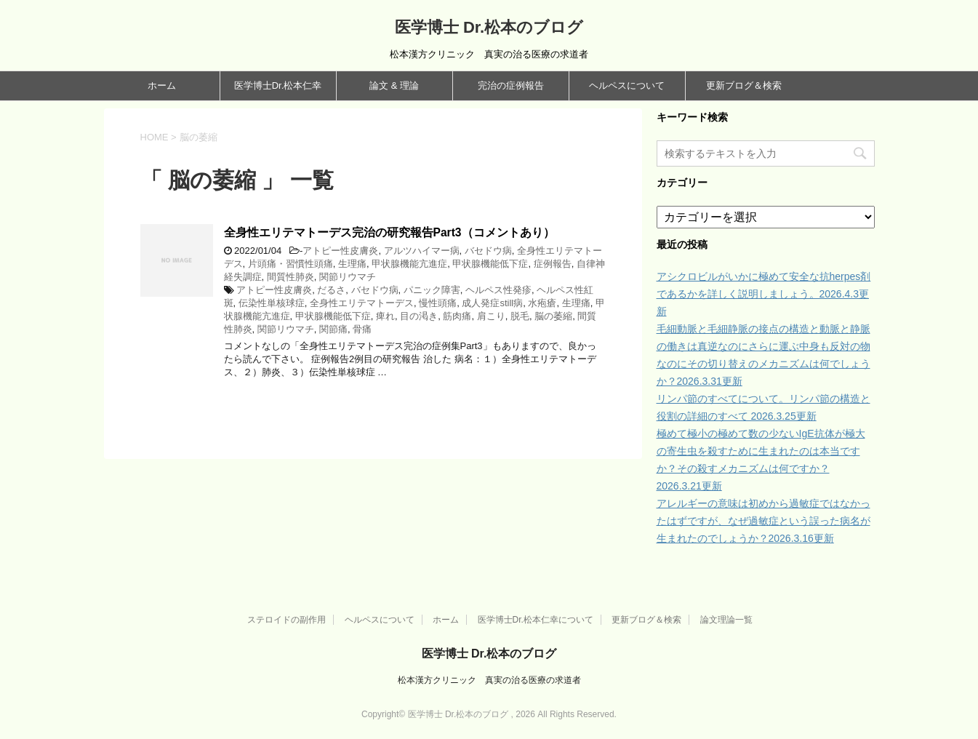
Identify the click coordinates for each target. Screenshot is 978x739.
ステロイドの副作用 (286, 620)
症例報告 (553, 263)
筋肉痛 (457, 316)
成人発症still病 (492, 302)
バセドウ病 (488, 250)
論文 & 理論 (394, 85)
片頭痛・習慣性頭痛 (290, 263)
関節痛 (333, 329)
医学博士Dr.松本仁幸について (535, 620)
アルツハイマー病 (422, 250)
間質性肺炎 (290, 276)
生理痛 (352, 263)
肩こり (491, 316)
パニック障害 (432, 289)
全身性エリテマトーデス (362, 302)
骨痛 (362, 329)
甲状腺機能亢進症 (409, 263)
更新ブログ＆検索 (744, 85)
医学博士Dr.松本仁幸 (278, 85)
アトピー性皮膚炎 (340, 250)
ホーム (162, 85)
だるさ (331, 289)
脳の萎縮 (553, 316)
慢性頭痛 (438, 302)
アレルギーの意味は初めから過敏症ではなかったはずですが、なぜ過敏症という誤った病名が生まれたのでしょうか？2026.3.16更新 (763, 521)
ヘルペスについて (627, 85)
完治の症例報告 (511, 85)
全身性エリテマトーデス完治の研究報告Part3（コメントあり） (389, 232)
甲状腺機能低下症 (490, 263)
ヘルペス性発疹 (498, 289)
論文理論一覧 (726, 620)
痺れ (385, 316)
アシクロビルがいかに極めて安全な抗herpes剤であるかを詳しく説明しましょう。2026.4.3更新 (764, 294)
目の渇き (419, 316)
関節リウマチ (347, 276)
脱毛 (519, 316)
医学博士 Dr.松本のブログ (489, 27)
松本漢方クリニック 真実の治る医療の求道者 (489, 680)
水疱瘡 (542, 302)
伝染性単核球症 (272, 302)
